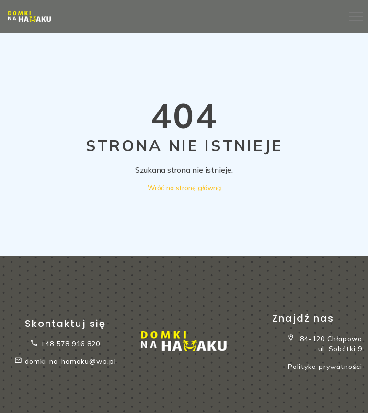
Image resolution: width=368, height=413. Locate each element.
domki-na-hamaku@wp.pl (65, 362)
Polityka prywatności (325, 366)
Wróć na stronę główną (184, 187)
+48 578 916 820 (65, 344)
